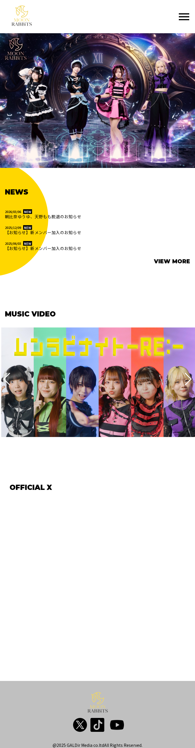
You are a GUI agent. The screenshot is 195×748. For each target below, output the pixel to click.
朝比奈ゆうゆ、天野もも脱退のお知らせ (43, 216)
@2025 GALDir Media (72, 745)
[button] (7, 379)
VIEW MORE (172, 261)
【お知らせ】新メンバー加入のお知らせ (43, 232)
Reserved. (133, 745)
